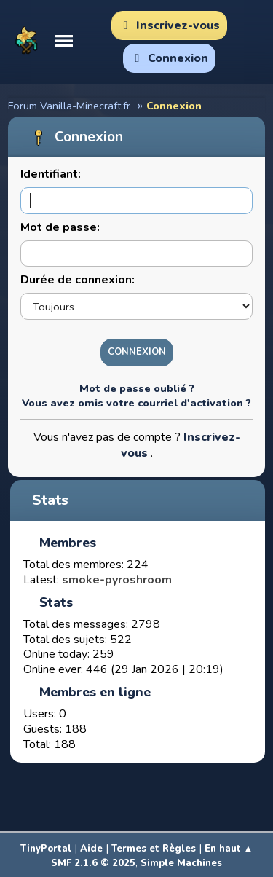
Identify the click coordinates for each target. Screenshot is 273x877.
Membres (67, 542)
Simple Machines (181, 863)
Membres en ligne (95, 692)
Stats (50, 500)
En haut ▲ (229, 848)
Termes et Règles (153, 848)
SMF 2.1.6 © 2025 (93, 863)
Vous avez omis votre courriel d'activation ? (136, 403)
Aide (91, 848)
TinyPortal (45, 848)
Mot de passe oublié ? (136, 388)
